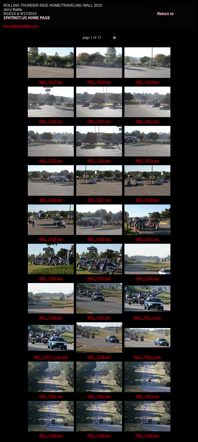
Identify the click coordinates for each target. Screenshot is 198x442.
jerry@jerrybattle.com (20, 26)
